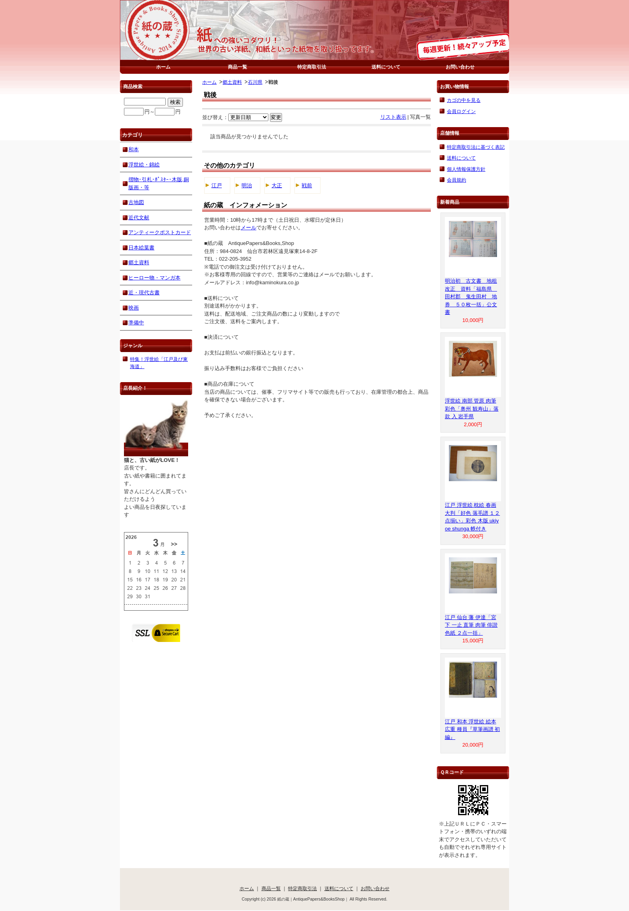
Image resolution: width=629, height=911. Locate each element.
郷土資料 (232, 82)
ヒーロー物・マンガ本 (154, 278)
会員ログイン (461, 111)
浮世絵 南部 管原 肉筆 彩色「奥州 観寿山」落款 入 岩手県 (472, 408)
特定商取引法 (311, 66)
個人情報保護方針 (466, 169)
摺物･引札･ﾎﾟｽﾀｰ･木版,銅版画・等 (158, 183)
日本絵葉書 (141, 248)
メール (248, 228)
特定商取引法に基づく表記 (476, 147)
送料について (385, 66)
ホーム (163, 66)
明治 (246, 185)
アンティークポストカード (159, 232)
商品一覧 (237, 66)
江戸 (216, 185)
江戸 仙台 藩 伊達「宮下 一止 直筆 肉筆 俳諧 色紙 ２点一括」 (471, 625)
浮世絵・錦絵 (144, 165)
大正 (277, 185)
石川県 (255, 82)
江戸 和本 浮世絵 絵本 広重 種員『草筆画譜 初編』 (472, 729)
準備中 (136, 323)
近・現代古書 (144, 292)
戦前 (307, 185)
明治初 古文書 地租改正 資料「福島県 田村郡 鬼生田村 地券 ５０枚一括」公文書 (471, 296)
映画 (133, 308)
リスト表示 (393, 117)
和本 (133, 149)
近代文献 (138, 218)
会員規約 (456, 179)
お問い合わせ (460, 66)
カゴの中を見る (464, 100)
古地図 (136, 202)
